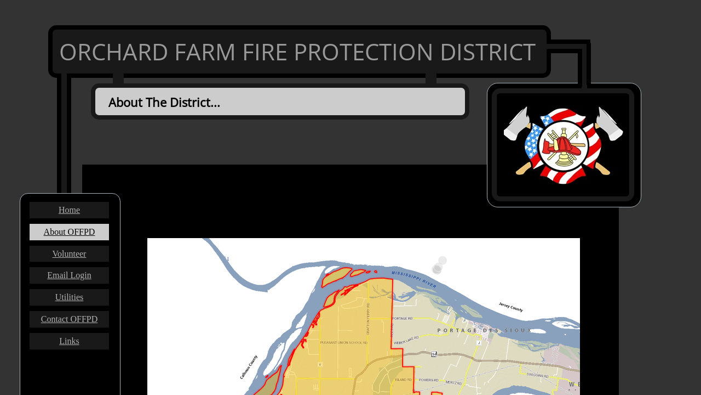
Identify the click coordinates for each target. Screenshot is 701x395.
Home (69, 210)
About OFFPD (69, 231)
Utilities (69, 297)
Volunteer (70, 253)
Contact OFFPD (69, 319)
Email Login (69, 275)
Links (69, 341)
